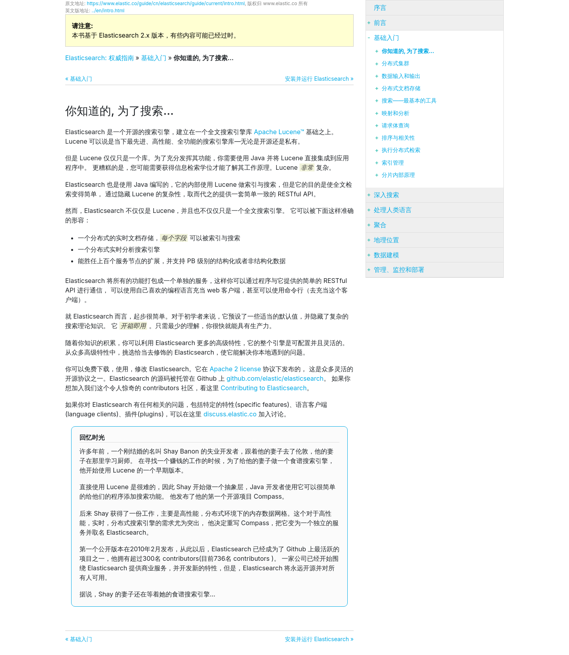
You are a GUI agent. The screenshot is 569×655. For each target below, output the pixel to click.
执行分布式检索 (401, 150)
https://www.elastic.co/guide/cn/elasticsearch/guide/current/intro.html (166, 3)
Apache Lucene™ (279, 132)
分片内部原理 (398, 175)
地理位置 (386, 240)
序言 (380, 7)
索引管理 (393, 162)
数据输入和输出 (401, 76)
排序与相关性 (398, 138)
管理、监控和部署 (399, 269)
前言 (380, 23)
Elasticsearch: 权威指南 (99, 58)
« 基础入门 (78, 78)
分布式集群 (395, 63)
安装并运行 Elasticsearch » (319, 78)
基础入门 (153, 58)
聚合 (380, 225)
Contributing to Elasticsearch (263, 388)
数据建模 (386, 255)
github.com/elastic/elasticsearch (275, 378)
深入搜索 (386, 195)
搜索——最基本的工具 (409, 100)
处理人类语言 (393, 210)
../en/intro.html (108, 10)
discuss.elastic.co (229, 414)
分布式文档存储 (401, 88)
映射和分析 (395, 113)
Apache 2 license (235, 369)
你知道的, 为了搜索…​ (408, 51)
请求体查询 (395, 125)
